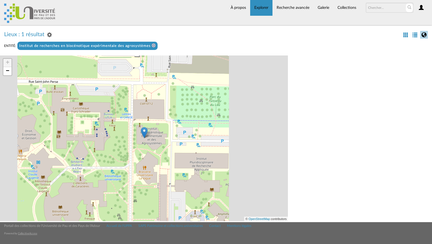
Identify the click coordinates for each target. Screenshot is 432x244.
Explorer (261, 8)
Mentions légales (239, 225)
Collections (346, 8)
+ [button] (7, 63)
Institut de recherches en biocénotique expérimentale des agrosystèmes (87, 46)
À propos (238, 8)
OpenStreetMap (259, 219)
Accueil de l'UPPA (119, 225)
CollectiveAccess (27, 233)
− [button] (7, 71)
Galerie (323, 8)
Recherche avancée (293, 8)
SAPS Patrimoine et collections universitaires (170, 225)
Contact (215, 225)
